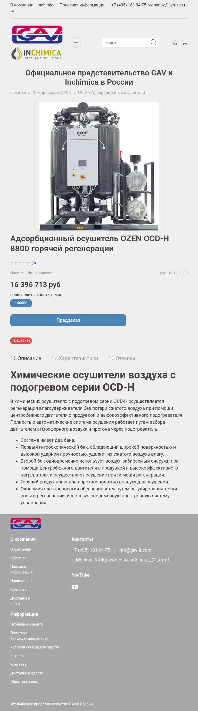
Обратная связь (24, 682)
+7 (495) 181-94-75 (91, 550)
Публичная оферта (26, 624)
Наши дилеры (22, 581)
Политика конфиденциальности (29, 636)
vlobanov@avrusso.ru (168, 5)
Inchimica (46, 5)
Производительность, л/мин (36, 295)
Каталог (17, 656)
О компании (22, 5)
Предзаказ (68, 320)
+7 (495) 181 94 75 (128, 5)
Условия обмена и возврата (34, 647)
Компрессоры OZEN (52, 92)
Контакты (18, 589)
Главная (18, 92)
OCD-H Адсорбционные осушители (111, 92)
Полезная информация (82, 5)
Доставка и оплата (20, 601)
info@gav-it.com (134, 550)
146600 (21, 303)
